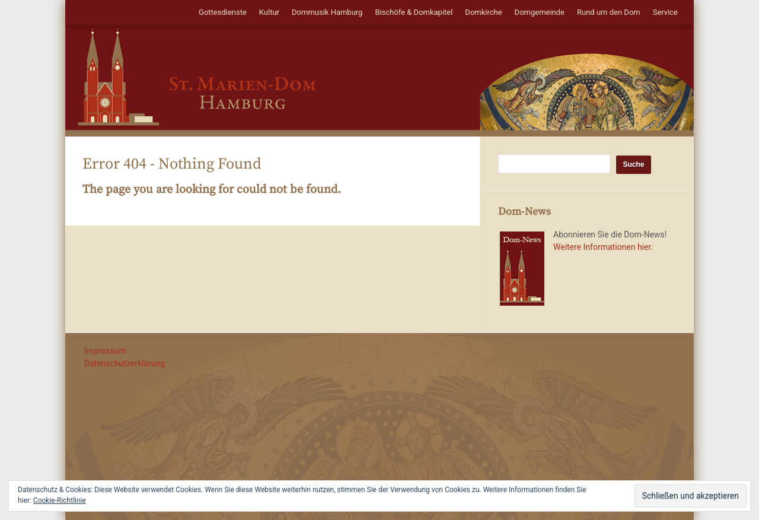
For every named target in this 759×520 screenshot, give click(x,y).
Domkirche (483, 12)
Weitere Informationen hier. (603, 247)
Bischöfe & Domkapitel (413, 12)
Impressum (105, 351)
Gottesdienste (223, 12)
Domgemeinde (540, 12)
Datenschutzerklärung (124, 363)
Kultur (269, 12)
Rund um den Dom (608, 12)
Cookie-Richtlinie (59, 500)
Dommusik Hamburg (327, 12)
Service (665, 12)
